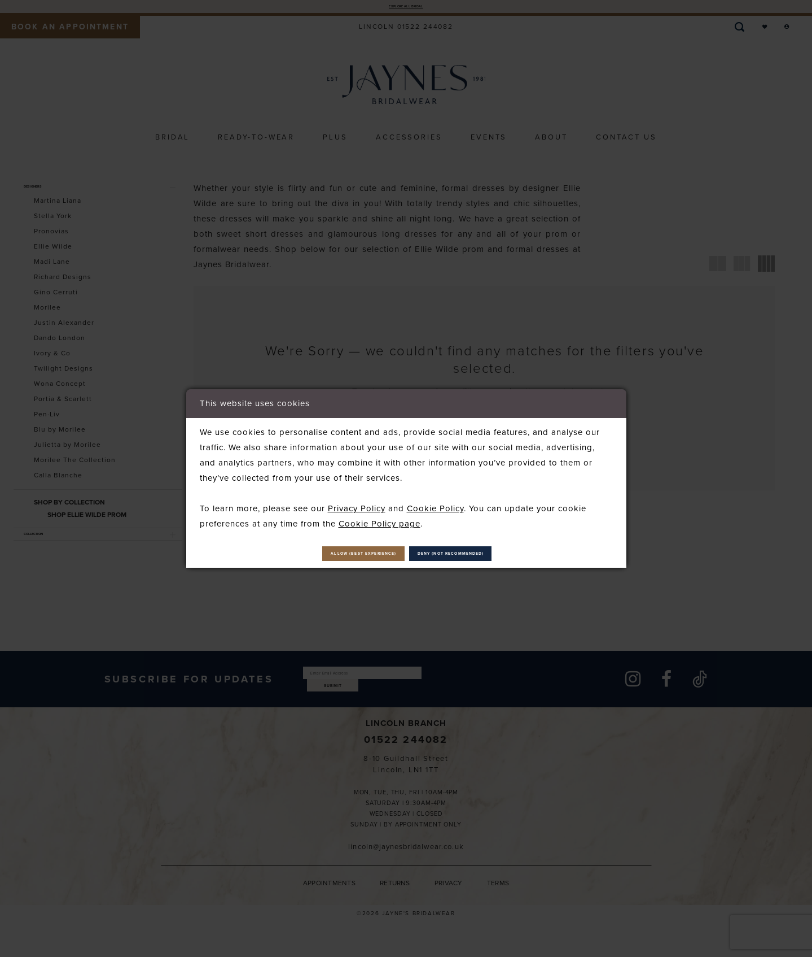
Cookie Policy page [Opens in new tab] (379, 518)
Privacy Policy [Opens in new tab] (356, 503)
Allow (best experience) (320, 553)
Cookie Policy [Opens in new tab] (435, 503)
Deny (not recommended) (496, 553)
